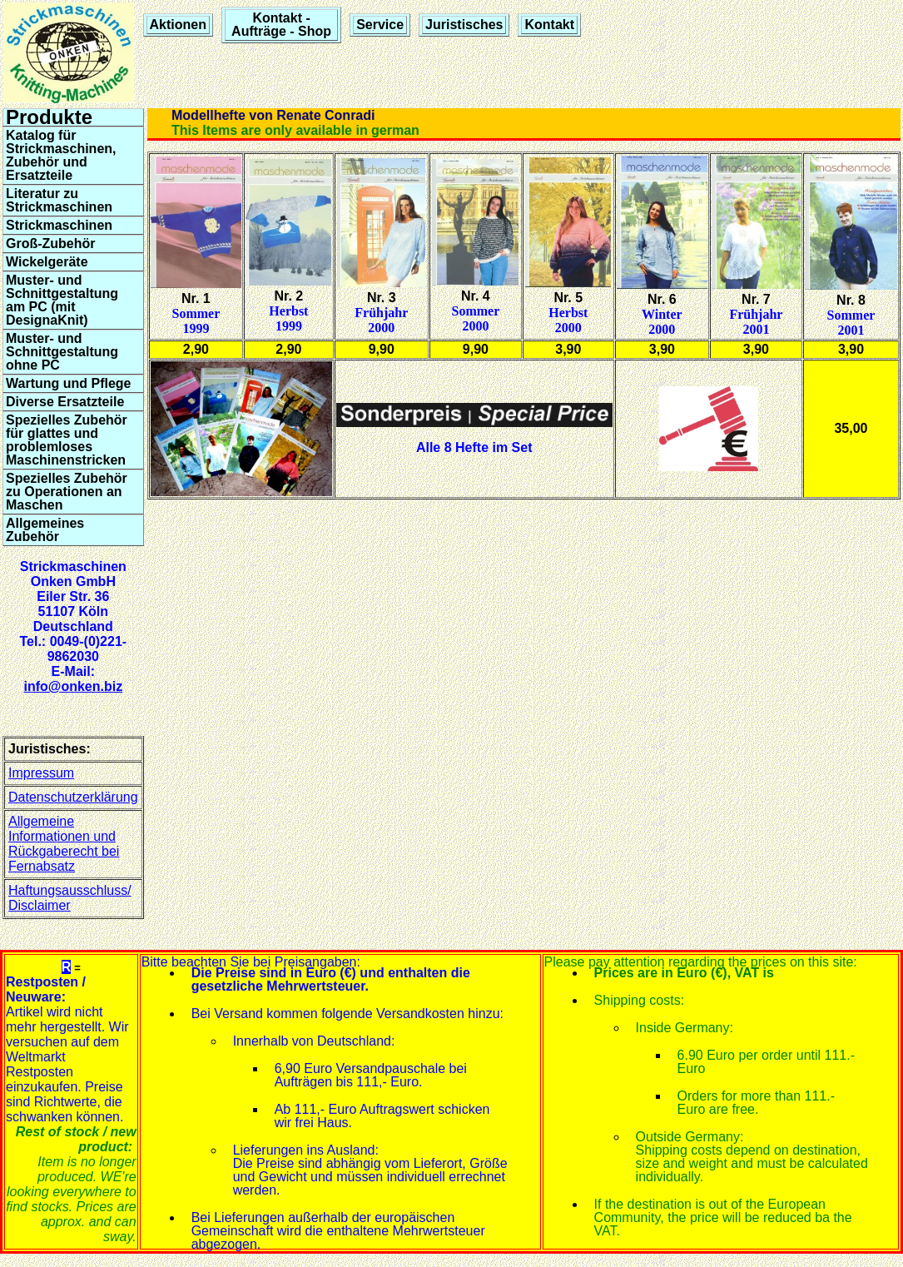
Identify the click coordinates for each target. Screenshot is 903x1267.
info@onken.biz (72, 686)
